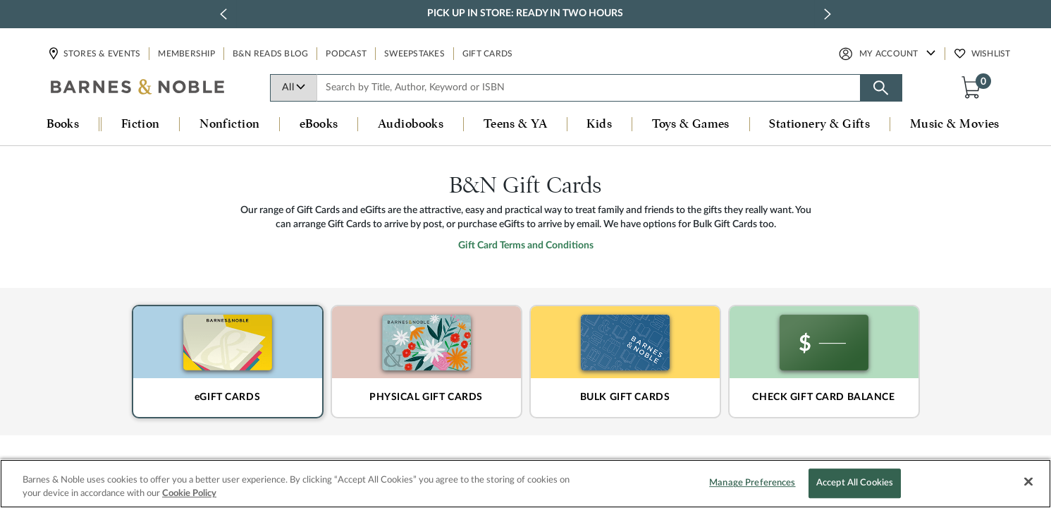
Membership (186, 53)
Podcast (346, 53)
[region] (525, 483)
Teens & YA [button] (516, 124)
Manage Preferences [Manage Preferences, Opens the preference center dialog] (752, 483)
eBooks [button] (319, 124)
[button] (974, 86)
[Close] (1028, 481)
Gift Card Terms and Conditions (526, 303)
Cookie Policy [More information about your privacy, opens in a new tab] (189, 493)
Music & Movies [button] (955, 124)
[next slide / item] (827, 14)
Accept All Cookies (854, 483)
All (294, 87)
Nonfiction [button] (229, 124)
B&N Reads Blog (271, 53)
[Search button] (881, 88)
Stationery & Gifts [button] (819, 124)
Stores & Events (101, 53)
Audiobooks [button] (411, 124)
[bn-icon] (138, 88)
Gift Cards (487, 53)
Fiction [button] (140, 124)
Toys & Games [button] (691, 124)
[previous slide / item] (223, 14)
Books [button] (63, 124)
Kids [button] (599, 124)
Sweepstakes (414, 53)
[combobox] (588, 88)
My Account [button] (889, 53)
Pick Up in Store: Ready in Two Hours (525, 13)
